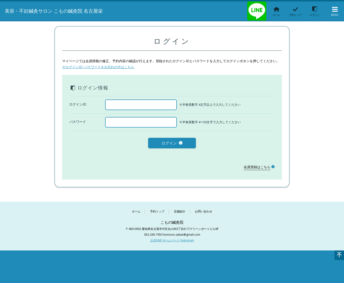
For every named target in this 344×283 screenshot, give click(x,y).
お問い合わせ (203, 210)
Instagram (187, 239)
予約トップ (157, 210)
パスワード (77, 121)
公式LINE (156, 239)
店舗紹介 (179, 210)
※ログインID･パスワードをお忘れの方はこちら (98, 67)
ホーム (136, 210)
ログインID (77, 104)
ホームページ (171, 239)
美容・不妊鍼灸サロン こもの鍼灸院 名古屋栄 (59, 10)
